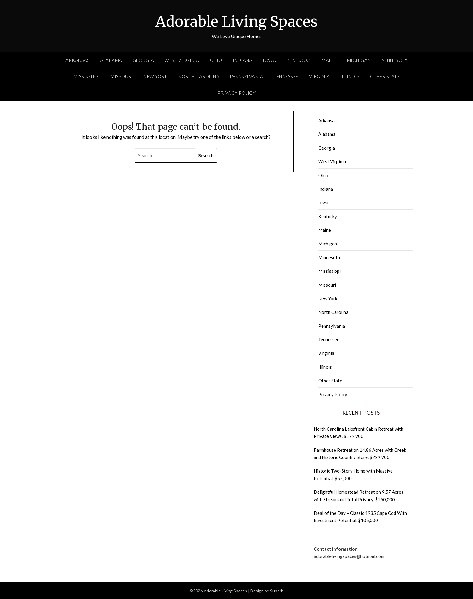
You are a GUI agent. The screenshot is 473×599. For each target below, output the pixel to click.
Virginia (319, 76)
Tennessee (286, 76)
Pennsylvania (246, 76)
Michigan (359, 59)
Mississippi (86, 76)
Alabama (111, 59)
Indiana (242, 59)
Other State (385, 76)
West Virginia (181, 59)
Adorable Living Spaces (236, 21)
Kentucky (299, 59)
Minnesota (394, 59)
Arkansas (77, 59)
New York (156, 76)
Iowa (269, 59)
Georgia (143, 59)
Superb (277, 590)
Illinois (350, 76)
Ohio (216, 59)
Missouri (121, 76)
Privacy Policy (236, 92)
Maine (329, 59)
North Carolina (198, 76)
